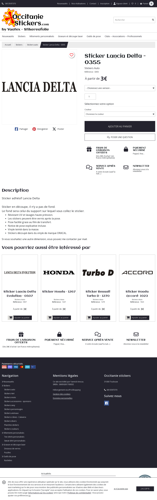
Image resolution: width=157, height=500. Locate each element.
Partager (21, 129)
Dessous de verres (12, 448)
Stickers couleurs (11, 429)
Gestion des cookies (61, 394)
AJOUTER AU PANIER (120, 126)
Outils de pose (9, 456)
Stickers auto (32, 44)
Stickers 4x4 (9, 393)
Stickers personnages (13, 409)
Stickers (19, 44)
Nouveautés (8, 381)
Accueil (8, 44)
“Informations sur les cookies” (40, 493)
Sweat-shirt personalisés (14, 440)
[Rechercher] (153, 20)
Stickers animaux (11, 413)
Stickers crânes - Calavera (15, 417)
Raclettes (8, 460)
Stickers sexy (9, 405)
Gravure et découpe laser (13, 444)
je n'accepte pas (121, 488)
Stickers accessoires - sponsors (17, 401)
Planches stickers (11, 425)
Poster (58, 129)
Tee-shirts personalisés (14, 436)
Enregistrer (40, 129)
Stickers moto (10, 397)
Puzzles (7, 452)
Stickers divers (10, 421)
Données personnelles (62, 398)
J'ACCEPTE (145, 488)
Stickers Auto (92, 68)
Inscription (104, 3)
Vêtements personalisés (13, 433)
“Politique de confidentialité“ (79, 493)
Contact (93, 3)
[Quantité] (90, 97)
